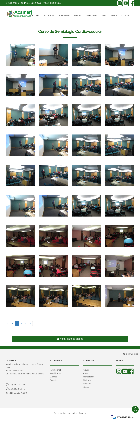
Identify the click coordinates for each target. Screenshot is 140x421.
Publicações (64, 15)
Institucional (55, 370)
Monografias (91, 15)
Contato (125, 15)
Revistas (87, 384)
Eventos (53, 377)
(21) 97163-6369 (16, 392)
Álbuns (86, 370)
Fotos (103, 15)
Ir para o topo (130, 354)
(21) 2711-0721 (15, 384)
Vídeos (114, 15)
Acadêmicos (48, 15)
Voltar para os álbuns (70, 338)
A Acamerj (34, 15)
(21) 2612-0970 (15, 388)
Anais (85, 373)
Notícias (77, 15)
